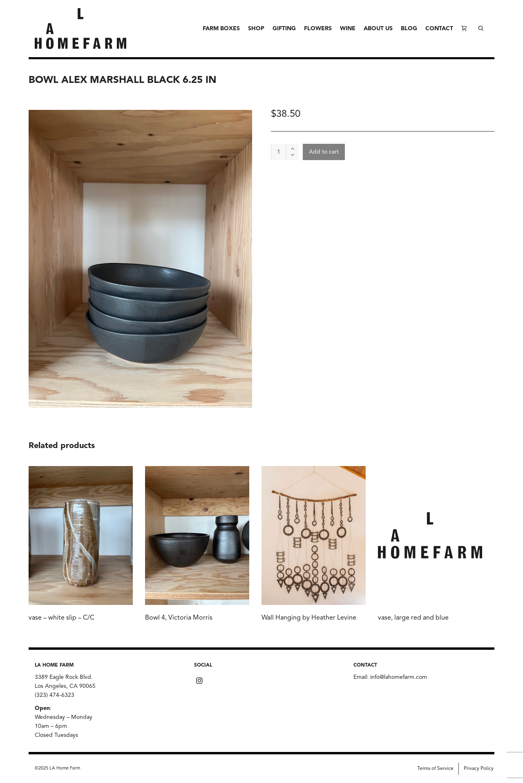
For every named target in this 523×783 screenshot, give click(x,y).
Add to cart (324, 152)
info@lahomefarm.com (398, 677)
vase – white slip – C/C (61, 618)
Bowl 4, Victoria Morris (178, 618)
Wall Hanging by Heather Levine (309, 618)
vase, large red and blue (413, 618)
